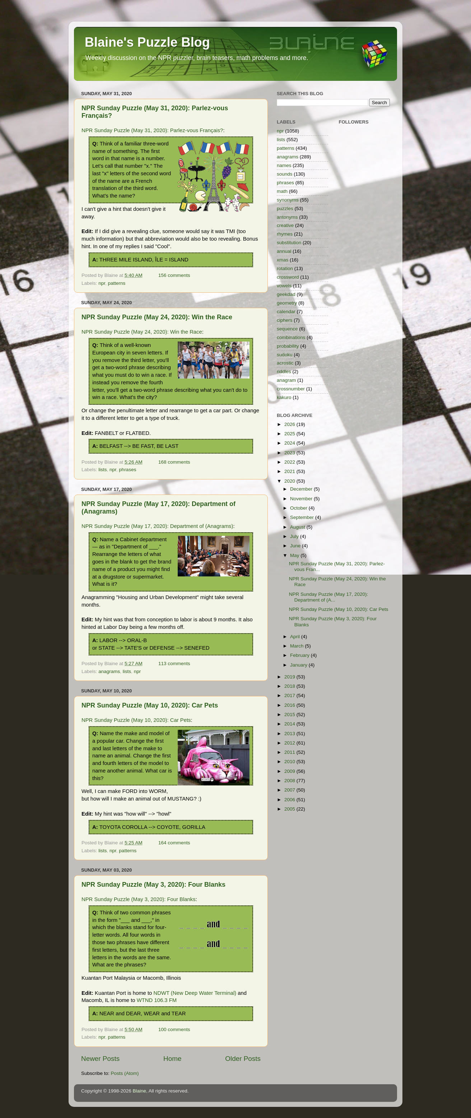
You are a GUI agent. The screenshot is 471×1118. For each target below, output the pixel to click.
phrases (127, 469)
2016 (290, 705)
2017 (290, 695)
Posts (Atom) (125, 1073)
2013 (290, 733)
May (295, 555)
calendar (286, 311)
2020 (290, 481)
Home (172, 1058)
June (296, 545)
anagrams (109, 671)
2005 (290, 809)
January (299, 665)
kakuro (284, 397)
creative (285, 225)
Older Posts (243, 1058)
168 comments (174, 462)
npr (101, 283)
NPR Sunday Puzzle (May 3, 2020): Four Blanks (153, 884)
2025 (290, 433)
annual (284, 251)
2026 (290, 424)
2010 (290, 761)
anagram (286, 380)
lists (102, 469)
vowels (284, 285)
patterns (117, 283)
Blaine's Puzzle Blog (147, 42)
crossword (288, 277)
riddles (284, 371)
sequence (287, 328)
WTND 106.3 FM (157, 1000)
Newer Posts (100, 1058)
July (295, 536)
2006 (290, 799)
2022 (290, 462)
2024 (290, 443)
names (284, 165)
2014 (290, 724)
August (298, 527)
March (297, 646)
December (302, 489)
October (299, 508)
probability (288, 346)
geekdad (286, 294)
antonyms (287, 217)
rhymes (285, 234)
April (295, 636)
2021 (290, 471)
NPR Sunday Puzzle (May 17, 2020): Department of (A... (328, 597)
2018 (290, 686)
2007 (290, 790)
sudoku (285, 354)
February (300, 655)
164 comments (174, 842)
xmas (282, 260)
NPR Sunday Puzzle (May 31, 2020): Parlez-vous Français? (152, 130)
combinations (291, 337)
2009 (290, 771)
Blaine (139, 1091)
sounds (285, 174)
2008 (290, 780)
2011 (290, 752)
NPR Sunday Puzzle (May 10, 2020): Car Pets (149, 705)
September (302, 517)
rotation (285, 268)
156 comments (174, 275)
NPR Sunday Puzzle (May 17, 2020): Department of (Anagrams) (157, 526)
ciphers (285, 320)
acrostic (285, 363)
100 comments (174, 1029)
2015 (290, 714)
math (282, 191)
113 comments (174, 663)
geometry (287, 303)
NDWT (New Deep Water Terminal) (195, 993)
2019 (290, 676)
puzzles (285, 208)
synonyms (288, 200)
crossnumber (291, 388)
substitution (289, 242)
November (302, 498)
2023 (290, 452)
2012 (290, 743)
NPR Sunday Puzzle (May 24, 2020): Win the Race (156, 317)
